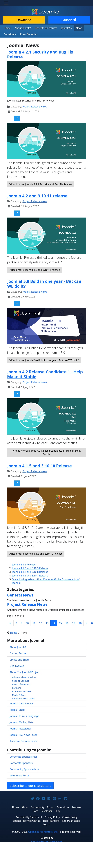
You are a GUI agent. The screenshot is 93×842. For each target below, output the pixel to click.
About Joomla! (21, 27)
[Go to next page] (86, 622)
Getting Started (18, 652)
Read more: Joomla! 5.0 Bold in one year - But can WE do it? (44, 359)
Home (7, 27)
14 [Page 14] (53, 622)
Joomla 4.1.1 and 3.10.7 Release (30, 574)
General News (20, 594)
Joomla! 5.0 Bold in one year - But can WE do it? (44, 283)
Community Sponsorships (24, 768)
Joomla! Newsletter (20, 727)
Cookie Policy (69, 816)
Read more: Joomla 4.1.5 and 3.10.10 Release (36, 553)
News (73, 27)
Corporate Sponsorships (23, 756)
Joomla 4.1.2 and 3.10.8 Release (30, 571)
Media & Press (19, 694)
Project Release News (34, 105)
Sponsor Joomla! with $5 (27, 820)
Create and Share (19, 659)
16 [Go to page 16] (67, 622)
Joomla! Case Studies (21, 702)
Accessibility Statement (29, 816)
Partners (16, 687)
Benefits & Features (43, 27)
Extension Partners (21, 690)
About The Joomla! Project (24, 671)
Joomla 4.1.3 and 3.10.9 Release (30, 567)
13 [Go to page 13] (47, 622)
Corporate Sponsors (21, 762)
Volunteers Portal (20, 774)
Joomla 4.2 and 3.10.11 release (37, 195)
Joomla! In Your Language (24, 715)
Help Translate (51, 820)
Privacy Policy (52, 816)
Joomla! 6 (61, 27)
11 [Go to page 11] (34, 622)
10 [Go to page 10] (27, 622)
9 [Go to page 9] (21, 622)
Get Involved (17, 665)
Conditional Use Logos (23, 697)
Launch (69, 20)
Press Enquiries (27, 33)
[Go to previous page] (16, 622)
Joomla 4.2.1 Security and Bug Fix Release (40, 53)
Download (24, 20)
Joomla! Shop (17, 709)
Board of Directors (21, 683)
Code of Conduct (20, 680)
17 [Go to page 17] (73, 622)
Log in (46, 823)
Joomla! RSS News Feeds (23, 734)
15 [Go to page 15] (60, 622)
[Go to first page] (10, 622)
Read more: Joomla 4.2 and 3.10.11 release (34, 269)
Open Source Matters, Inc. (43, 831)
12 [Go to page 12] (40, 622)
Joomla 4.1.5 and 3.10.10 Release (39, 465)
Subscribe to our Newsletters (30, 785)
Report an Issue (71, 820)
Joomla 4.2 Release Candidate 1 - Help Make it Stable (45, 373)
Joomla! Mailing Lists (21, 721)
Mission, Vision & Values (24, 676)
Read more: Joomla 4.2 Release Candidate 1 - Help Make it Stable (46, 451)
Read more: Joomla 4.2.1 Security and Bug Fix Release (41, 183)
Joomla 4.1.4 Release (24, 563)
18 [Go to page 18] (80, 622)
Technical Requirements (23, 740)
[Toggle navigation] (6, 3)
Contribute (9, 33)
